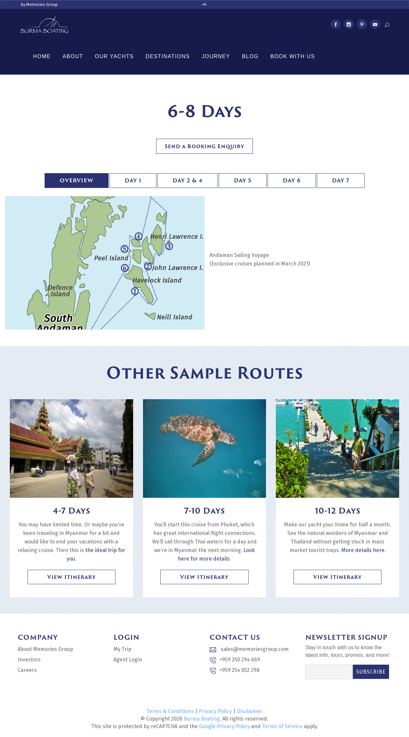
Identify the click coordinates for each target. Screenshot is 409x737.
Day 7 (341, 180)
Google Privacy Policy (224, 726)
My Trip (122, 649)
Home (42, 56)
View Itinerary (71, 577)
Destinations (168, 56)
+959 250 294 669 (235, 659)
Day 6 (292, 180)
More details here (362, 550)
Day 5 (243, 180)
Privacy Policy (215, 711)
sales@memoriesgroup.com (249, 649)
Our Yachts (114, 56)
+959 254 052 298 (234, 670)
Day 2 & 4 (188, 180)
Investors (29, 659)
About (73, 56)
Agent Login (127, 659)
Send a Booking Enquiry (204, 146)
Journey (216, 56)
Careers (27, 670)
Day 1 (133, 180)
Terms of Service (282, 726)
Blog (250, 56)
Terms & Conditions (170, 711)
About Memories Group (45, 649)
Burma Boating (202, 719)
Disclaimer (249, 711)
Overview (76, 180)
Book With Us (292, 56)
